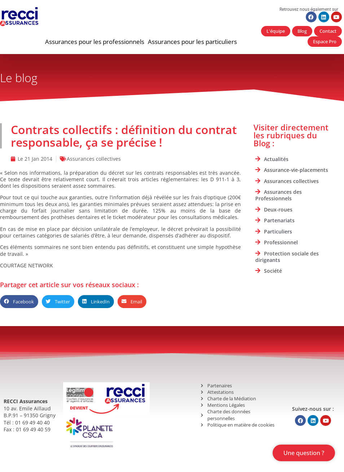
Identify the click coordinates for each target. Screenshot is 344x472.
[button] (94, 42)
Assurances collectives (94, 158)
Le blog (19, 77)
